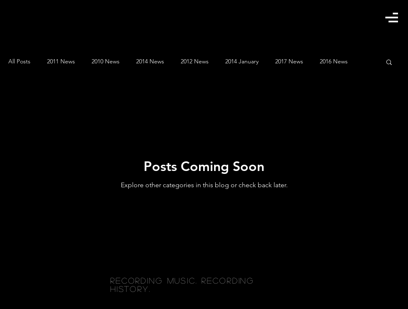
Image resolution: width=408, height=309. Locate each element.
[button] (391, 17)
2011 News (61, 61)
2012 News (195, 61)
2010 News (105, 61)
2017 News (289, 61)
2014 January (242, 61)
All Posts (19, 61)
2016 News (334, 61)
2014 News (150, 61)
